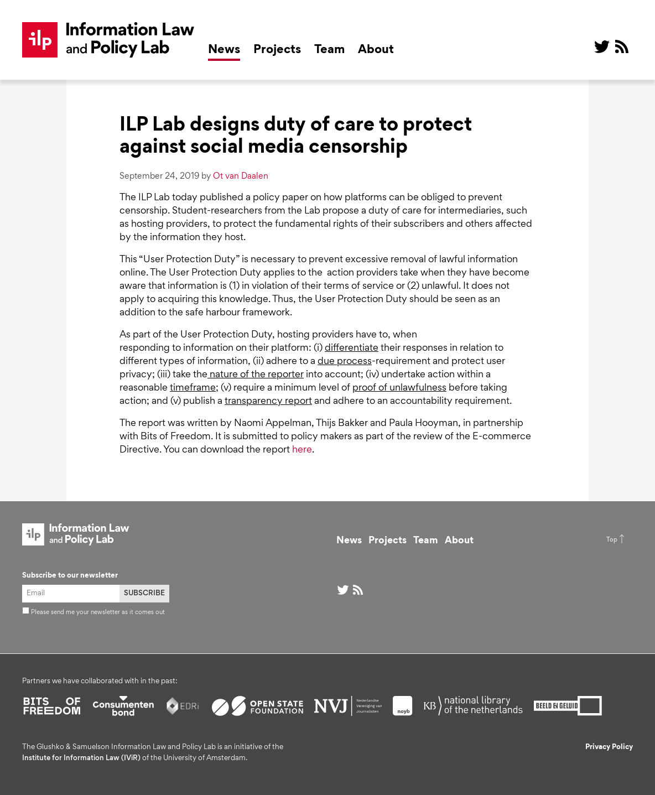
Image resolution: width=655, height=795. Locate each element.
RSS (622, 46)
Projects (277, 50)
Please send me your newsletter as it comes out (93, 612)
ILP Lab (108, 40)
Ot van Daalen (240, 176)
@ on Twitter (602, 46)
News (224, 50)
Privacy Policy (609, 747)
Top (611, 540)
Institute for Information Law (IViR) (81, 758)
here (302, 450)
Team (329, 50)
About (376, 50)
